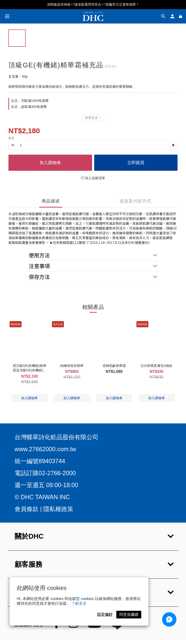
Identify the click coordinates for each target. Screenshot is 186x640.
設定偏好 (105, 614)
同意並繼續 (128, 614)
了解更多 (79, 603)
